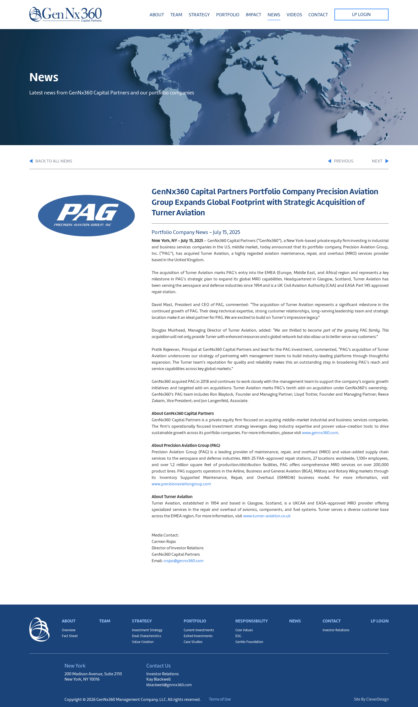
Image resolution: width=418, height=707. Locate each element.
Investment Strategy (146, 627)
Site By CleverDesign (371, 699)
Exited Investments (197, 634)
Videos (294, 14)
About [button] (157, 14)
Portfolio (194, 616)
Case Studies (192, 641)
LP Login (361, 14)
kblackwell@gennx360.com (170, 685)
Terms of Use (224, 699)
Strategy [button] (199, 14)
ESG (237, 634)
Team (176, 14)
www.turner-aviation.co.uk (267, 516)
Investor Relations (335, 627)
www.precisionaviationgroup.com (181, 484)
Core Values (243, 627)
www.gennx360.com (320, 433)
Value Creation (142, 641)
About (69, 616)
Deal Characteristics (146, 634)
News (274, 14)
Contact (331, 616)
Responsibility (251, 616)
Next (380, 161)
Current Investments (198, 627)
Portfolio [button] (227, 14)
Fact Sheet (70, 634)
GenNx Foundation (249, 641)
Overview (69, 627)
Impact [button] (253, 14)
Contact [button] (318, 14)
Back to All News (52, 161)
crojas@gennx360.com (183, 561)
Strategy (141, 616)
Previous (333, 161)
